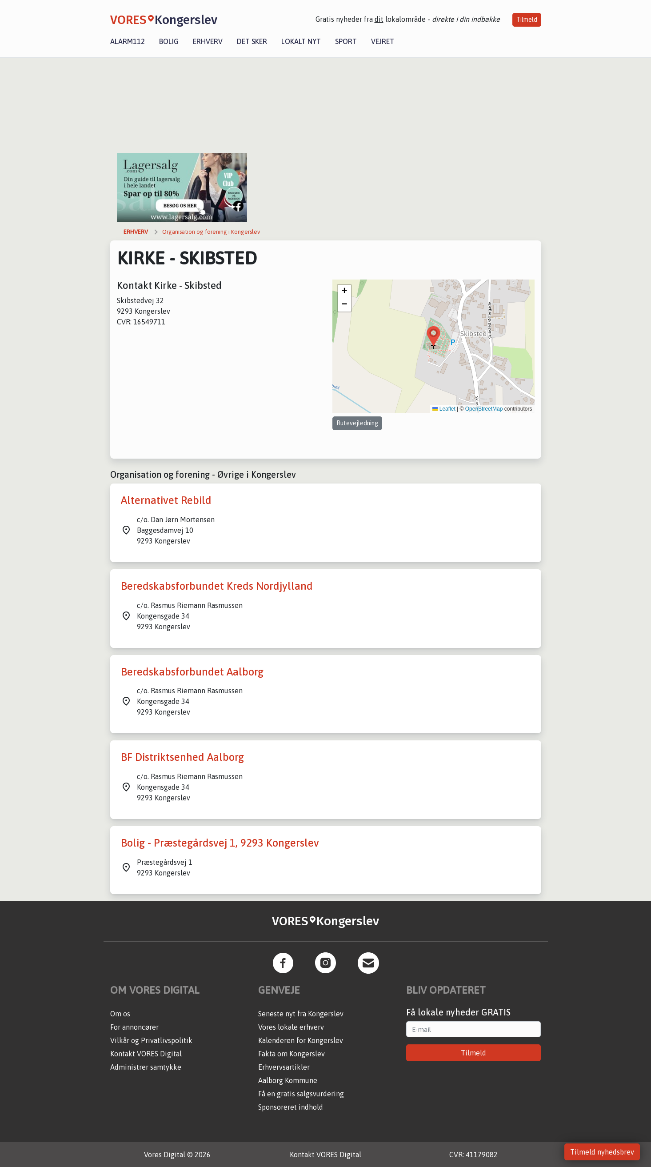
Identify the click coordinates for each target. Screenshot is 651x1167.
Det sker (252, 41)
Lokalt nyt (301, 41)
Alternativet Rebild (166, 500)
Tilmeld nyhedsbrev (602, 1152)
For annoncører (134, 1027)
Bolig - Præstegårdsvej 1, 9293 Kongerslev (220, 843)
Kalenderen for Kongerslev (300, 1040)
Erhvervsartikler (284, 1067)
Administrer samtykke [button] (145, 1067)
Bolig (169, 41)
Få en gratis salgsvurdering (301, 1094)
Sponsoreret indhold (290, 1107)
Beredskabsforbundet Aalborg (192, 672)
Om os (120, 1014)
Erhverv (208, 41)
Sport (346, 41)
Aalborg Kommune (287, 1080)
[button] (433, 336)
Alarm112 (127, 41)
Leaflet (443, 409)
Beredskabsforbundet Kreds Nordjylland (217, 586)
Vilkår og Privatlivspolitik (151, 1040)
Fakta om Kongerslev (291, 1054)
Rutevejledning (357, 423)
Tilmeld (526, 19)
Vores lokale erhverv (291, 1027)
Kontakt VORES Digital (146, 1054)
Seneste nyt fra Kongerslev (300, 1014)
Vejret (382, 41)
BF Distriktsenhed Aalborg (182, 757)
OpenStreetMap (484, 409)
